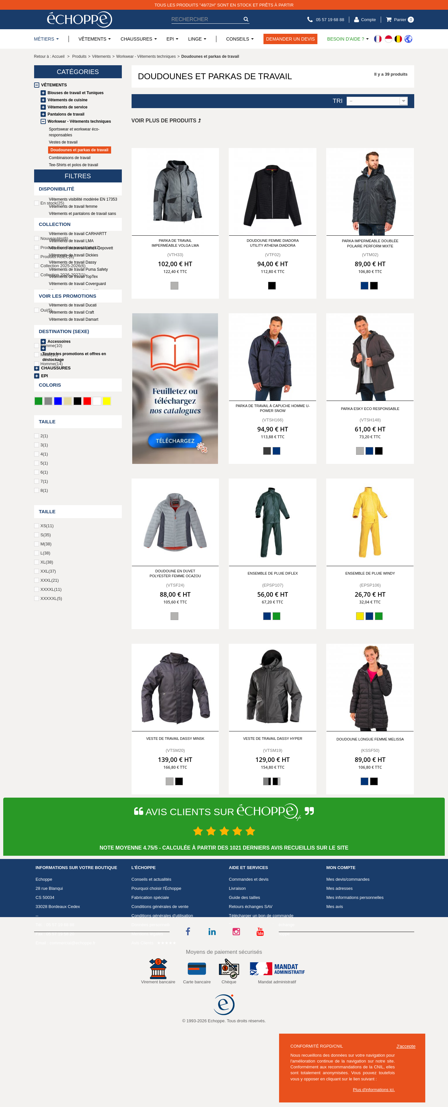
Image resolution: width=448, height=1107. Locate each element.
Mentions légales (147, 975)
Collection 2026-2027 (63, 497)
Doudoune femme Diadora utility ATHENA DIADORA (273, 243)
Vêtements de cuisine (68, 100)
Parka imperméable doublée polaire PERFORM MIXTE (370, 243)
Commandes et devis (249, 921)
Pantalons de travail (66, 114)
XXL (48, 794)
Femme (51, 568)
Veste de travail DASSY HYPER (272, 738)
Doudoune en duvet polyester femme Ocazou (175, 573)
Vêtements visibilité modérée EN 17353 (83, 199)
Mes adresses (339, 930)
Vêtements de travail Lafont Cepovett (81, 248)
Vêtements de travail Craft (71, 312)
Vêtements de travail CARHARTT (78, 233)
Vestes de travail (63, 142)
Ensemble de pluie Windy (370, 573)
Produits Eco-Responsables (70, 470)
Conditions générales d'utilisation (162, 957)
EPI (44, 375)
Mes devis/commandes (348, 921)
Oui (46, 533)
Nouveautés (54, 461)
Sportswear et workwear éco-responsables (74, 132)
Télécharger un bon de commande (261, 957)
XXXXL (51, 812)
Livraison (237, 930)
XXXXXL (51, 821)
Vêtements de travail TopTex (73, 276)
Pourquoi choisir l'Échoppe (157, 930)
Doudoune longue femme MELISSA (370, 739)
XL (47, 785)
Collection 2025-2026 (63, 488)
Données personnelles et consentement (169, 966)
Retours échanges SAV (251, 948)
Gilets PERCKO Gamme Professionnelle (84, 226)
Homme (52, 586)
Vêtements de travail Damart (73, 319)
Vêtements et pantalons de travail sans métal (82, 216)
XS (47, 748)
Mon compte (341, 909)
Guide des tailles (244, 939)
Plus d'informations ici (373, 1089)
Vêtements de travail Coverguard (77, 283)
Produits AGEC (57, 479)
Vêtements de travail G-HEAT (74, 298)
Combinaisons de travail (70, 157)
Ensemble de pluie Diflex (273, 573)
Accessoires (59, 341)
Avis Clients (143, 984)
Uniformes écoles (59, 334)
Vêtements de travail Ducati (73, 305)
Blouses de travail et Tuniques (76, 93)
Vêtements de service (68, 107)
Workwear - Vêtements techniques (79, 121)
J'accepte (406, 1046)
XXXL (50, 803)
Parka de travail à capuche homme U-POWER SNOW (273, 408)
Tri (338, 101)
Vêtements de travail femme (73, 206)
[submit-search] (246, 19)
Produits (79, 56)
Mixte (49, 577)
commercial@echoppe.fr (73, 984)
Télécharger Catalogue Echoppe (259, 975)
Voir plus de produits (166, 120)
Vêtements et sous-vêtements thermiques (75, 182)
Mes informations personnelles (355, 939)
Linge (47, 383)
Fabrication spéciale (150, 939)
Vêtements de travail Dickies (73, 255)
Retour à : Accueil (49, 56)
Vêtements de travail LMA (71, 241)
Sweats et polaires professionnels (78, 172)
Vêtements (54, 84)
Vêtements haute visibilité (71, 192)
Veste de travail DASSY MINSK (175, 738)
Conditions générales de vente (160, 948)
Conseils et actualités (152, 921)
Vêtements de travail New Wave (76, 291)
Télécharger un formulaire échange (262, 966)
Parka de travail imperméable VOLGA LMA (175, 243)
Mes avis (334, 948)
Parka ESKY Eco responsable (370, 409)
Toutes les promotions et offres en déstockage (74, 357)
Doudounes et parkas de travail (80, 150)
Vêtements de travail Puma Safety (78, 269)
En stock (52, 426)
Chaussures (56, 368)
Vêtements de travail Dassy (72, 262)
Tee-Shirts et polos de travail (73, 165)
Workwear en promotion (69, 326)
